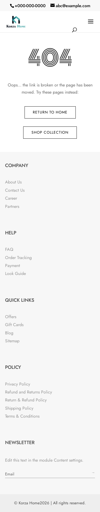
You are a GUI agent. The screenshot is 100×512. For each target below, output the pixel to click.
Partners (12, 206)
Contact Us (15, 190)
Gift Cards (14, 325)
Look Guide (15, 273)
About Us (13, 182)
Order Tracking (18, 258)
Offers (10, 317)
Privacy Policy (17, 384)
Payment (12, 265)
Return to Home (50, 112)
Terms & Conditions (22, 416)
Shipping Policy (19, 408)
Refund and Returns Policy (28, 392)
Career (11, 198)
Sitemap (12, 341)
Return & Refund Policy (26, 400)
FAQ (9, 249)
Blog (9, 333)
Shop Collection (50, 132)
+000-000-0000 (30, 6)
